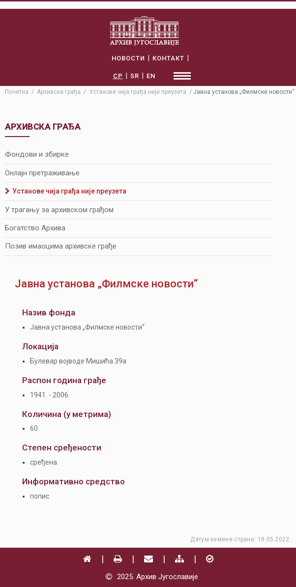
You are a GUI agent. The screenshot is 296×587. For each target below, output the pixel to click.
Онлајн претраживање (42, 172)
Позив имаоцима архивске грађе (61, 246)
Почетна (17, 91)
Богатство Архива (35, 228)
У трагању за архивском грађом (59, 209)
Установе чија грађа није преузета (65, 191)
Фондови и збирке (37, 154)
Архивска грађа (59, 91)
